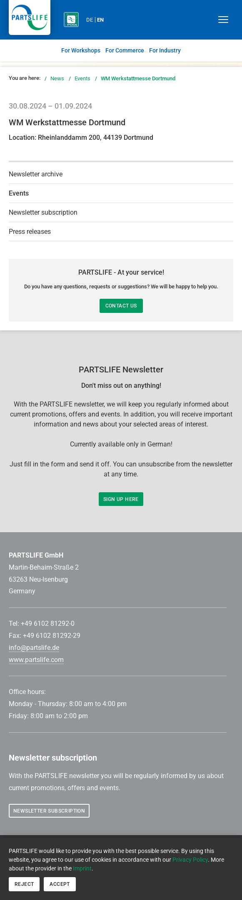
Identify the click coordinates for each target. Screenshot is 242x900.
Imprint (82, 868)
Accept (60, 884)
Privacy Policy (190, 859)
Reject (24, 884)
